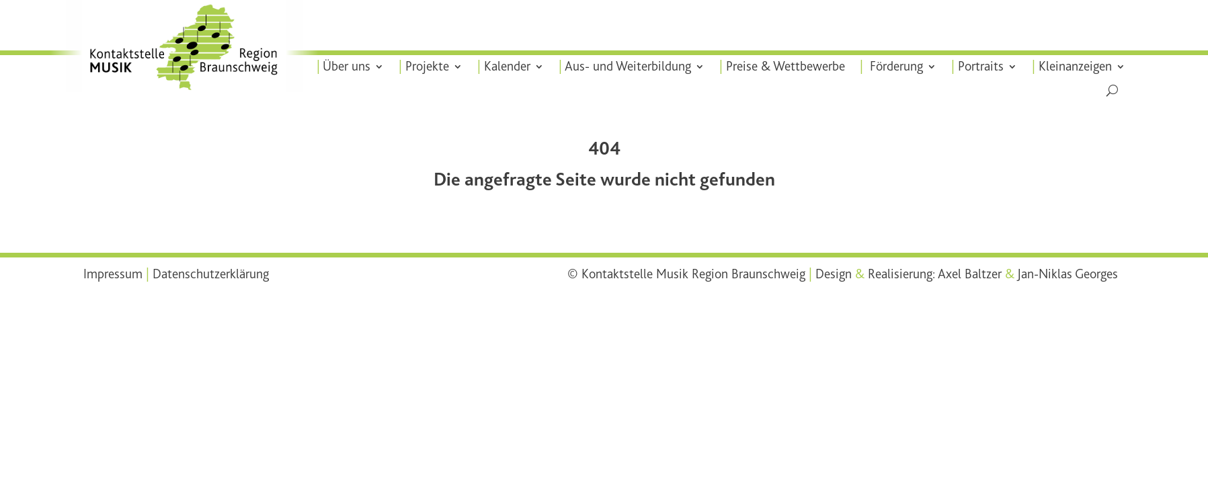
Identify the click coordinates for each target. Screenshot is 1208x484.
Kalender (515, 66)
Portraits (980, 66)
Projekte (435, 66)
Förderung (895, 66)
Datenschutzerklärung (211, 274)
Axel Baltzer (970, 274)
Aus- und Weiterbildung (633, 66)
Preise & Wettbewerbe (788, 66)
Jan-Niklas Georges (1067, 274)
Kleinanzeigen (1073, 66)
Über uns (356, 66)
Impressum (113, 274)
